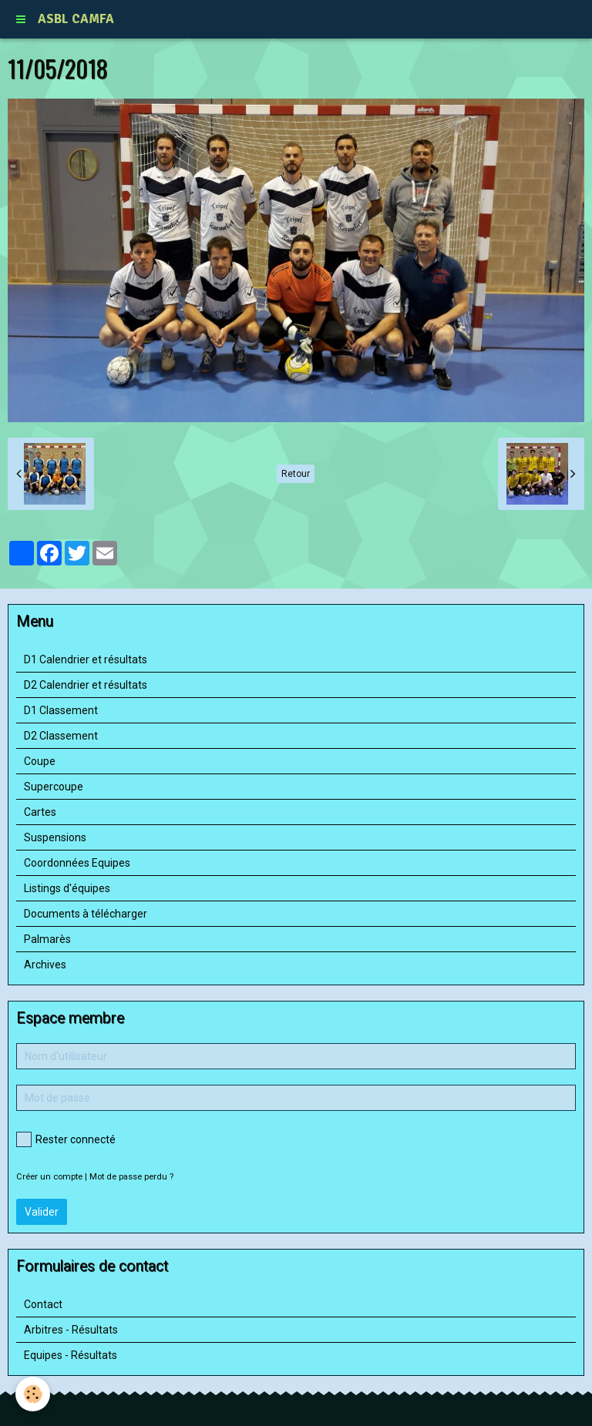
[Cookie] (32, 1394)
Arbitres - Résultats (71, 1330)
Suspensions (55, 837)
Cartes (40, 812)
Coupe (40, 761)
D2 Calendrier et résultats (85, 685)
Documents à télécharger (85, 914)
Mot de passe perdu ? (131, 1177)
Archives (45, 964)
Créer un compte (49, 1177)
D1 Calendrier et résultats (85, 659)
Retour (295, 473)
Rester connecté (66, 1139)
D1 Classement (61, 710)
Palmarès (47, 939)
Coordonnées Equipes (77, 863)
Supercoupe (53, 786)
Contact (43, 1304)
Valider (42, 1212)
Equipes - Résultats (70, 1355)
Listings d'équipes (67, 888)
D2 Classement (61, 736)
